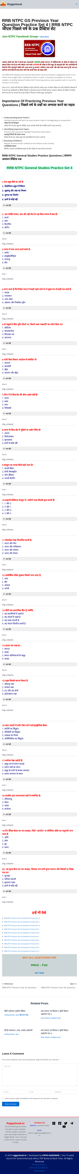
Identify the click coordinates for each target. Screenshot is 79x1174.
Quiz (17, 1013)
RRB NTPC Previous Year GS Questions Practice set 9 (25, 928)
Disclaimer (39, 1169)
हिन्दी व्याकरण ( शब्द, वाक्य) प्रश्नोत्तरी (18, 1029)
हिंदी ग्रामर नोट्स (24, 1013)
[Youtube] (64, 1125)
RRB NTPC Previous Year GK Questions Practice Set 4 (25, 947)
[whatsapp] (53, 1122)
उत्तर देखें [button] (7, 205)
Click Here (47, 36)
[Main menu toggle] (76, 4)
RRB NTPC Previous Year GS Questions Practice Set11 (25, 921)
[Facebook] (59, 1122)
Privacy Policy (38, 1163)
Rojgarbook (13, 4)
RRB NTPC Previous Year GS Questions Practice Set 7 (25, 936)
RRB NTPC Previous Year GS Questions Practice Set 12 (26, 918)
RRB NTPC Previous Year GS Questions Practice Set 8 (25, 932)
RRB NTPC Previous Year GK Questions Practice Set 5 (25, 943)
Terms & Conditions (38, 1166)
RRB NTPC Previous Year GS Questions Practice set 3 (25, 950)
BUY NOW (39, 972)
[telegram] (71, 1122)
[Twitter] (65, 1122)
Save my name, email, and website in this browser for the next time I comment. (31, 1097)
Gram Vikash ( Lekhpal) (49, 1017)
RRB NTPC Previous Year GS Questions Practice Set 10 (26, 925)
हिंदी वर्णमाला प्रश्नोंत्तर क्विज (14, 1009)
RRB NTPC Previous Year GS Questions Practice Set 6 (25, 939)
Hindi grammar (9, 1013)
